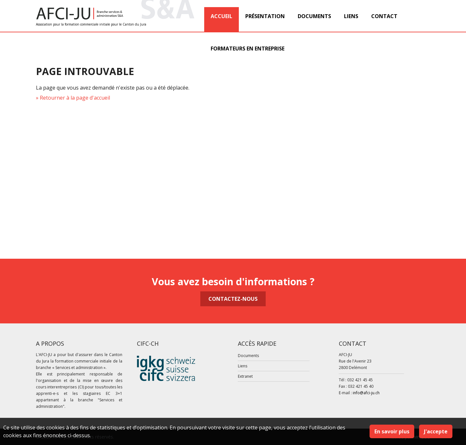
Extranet (245, 376)
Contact (384, 16)
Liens (351, 16)
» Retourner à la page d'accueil (73, 97)
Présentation (265, 16)
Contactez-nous (233, 298)
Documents (314, 16)
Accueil (221, 16)
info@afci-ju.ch (366, 393)
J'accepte (436, 431)
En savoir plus (391, 431)
